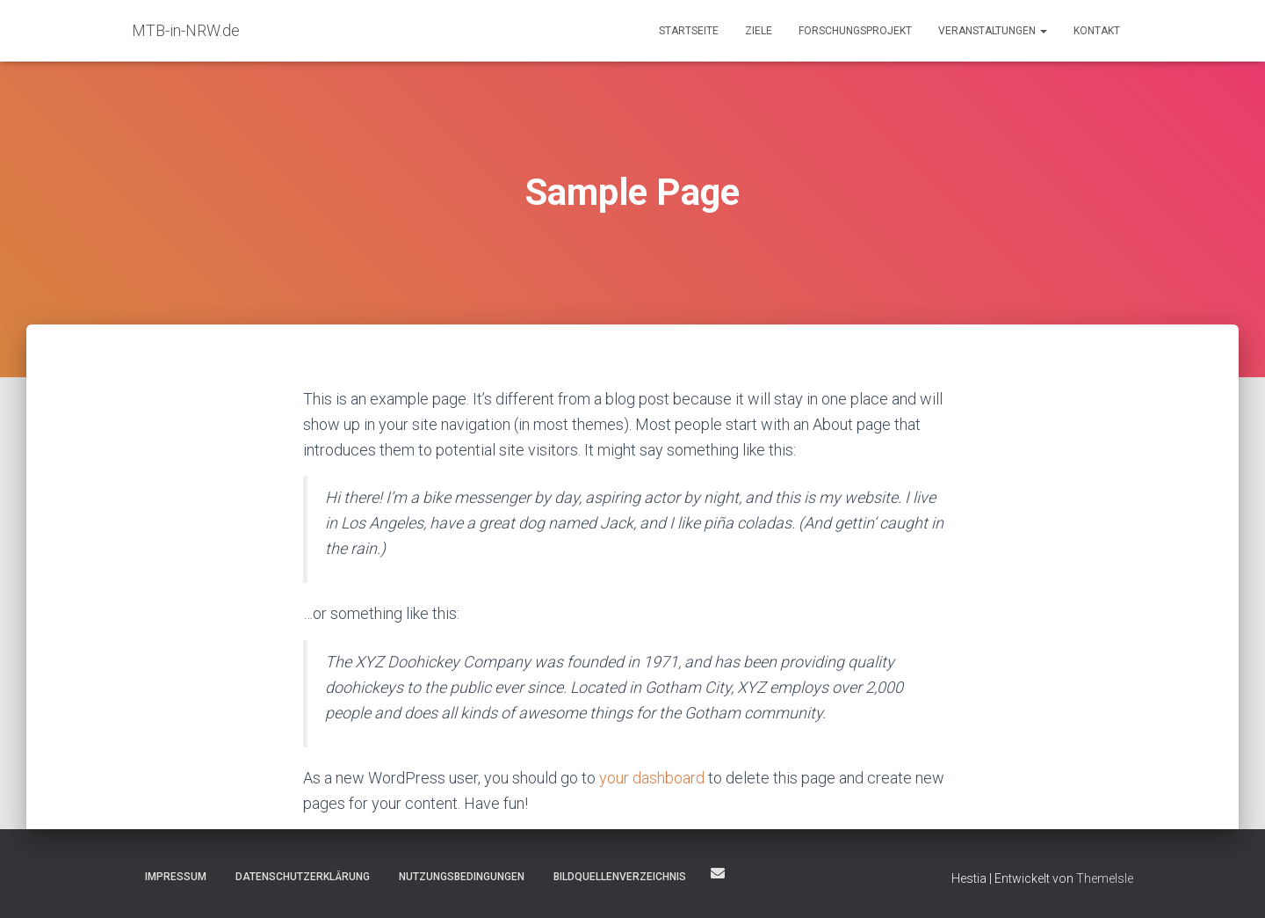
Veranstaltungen (992, 31)
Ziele (758, 31)
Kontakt (1096, 31)
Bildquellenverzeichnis (619, 877)
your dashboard (652, 778)
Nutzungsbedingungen (461, 877)
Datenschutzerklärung (302, 877)
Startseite (689, 31)
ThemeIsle (1104, 878)
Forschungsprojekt (855, 31)
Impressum (175, 877)
